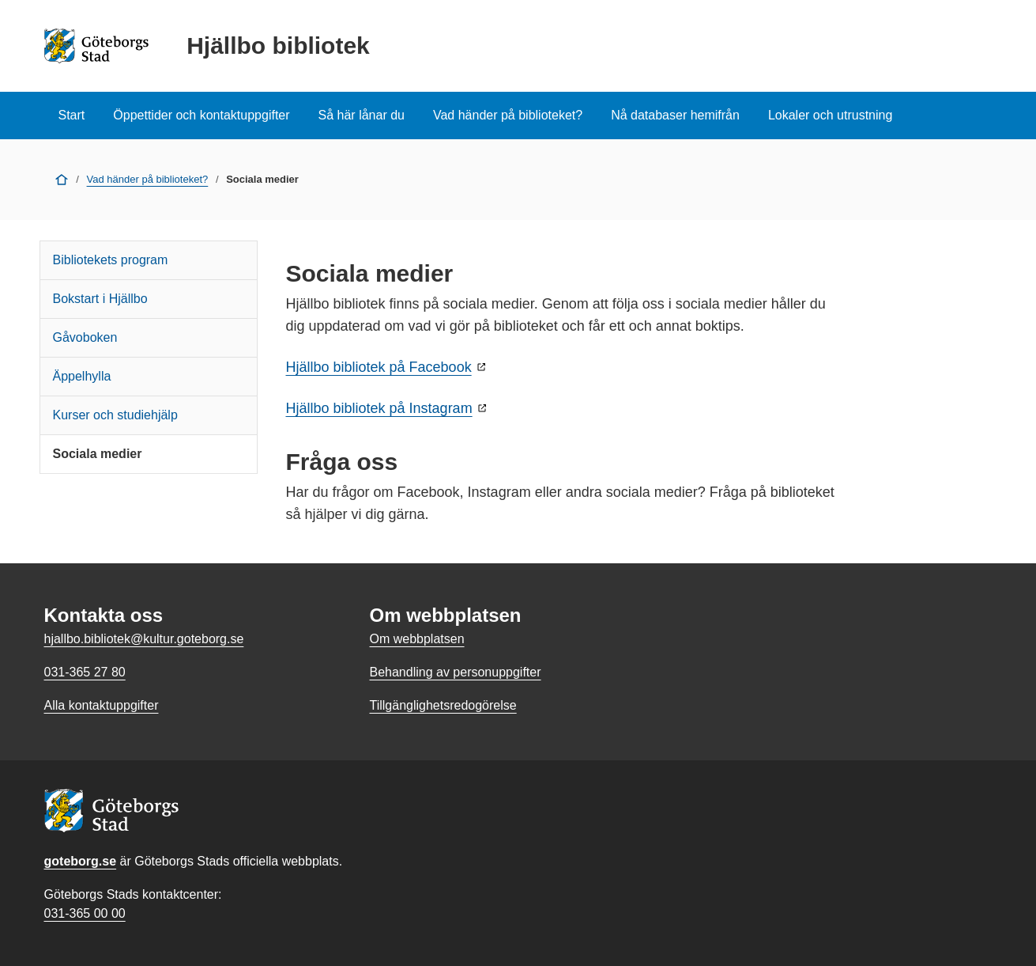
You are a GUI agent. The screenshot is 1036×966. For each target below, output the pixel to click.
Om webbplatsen (416, 639)
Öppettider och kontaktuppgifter (201, 115)
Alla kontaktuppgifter (101, 705)
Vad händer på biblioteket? (507, 115)
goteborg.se (80, 861)
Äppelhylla (82, 376)
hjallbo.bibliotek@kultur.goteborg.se (144, 639)
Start (71, 115)
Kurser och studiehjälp (115, 415)
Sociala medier (97, 453)
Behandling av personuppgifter (455, 672)
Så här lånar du (361, 115)
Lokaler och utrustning (830, 115)
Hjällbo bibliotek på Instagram (379, 408)
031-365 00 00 (85, 913)
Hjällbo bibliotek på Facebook (379, 367)
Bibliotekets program (110, 260)
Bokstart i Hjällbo (100, 298)
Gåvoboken (85, 337)
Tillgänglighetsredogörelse (442, 705)
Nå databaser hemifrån (675, 115)
